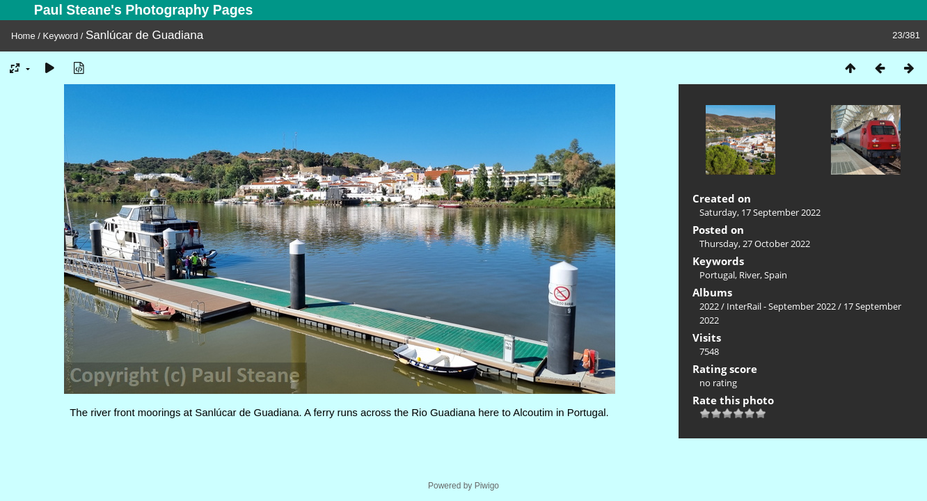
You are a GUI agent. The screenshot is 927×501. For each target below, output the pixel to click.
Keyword (61, 36)
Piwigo (487, 486)
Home (23, 36)
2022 (709, 306)
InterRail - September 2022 (781, 306)
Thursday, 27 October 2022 (754, 243)
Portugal (717, 275)
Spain (775, 275)
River (749, 275)
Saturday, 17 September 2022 (760, 212)
